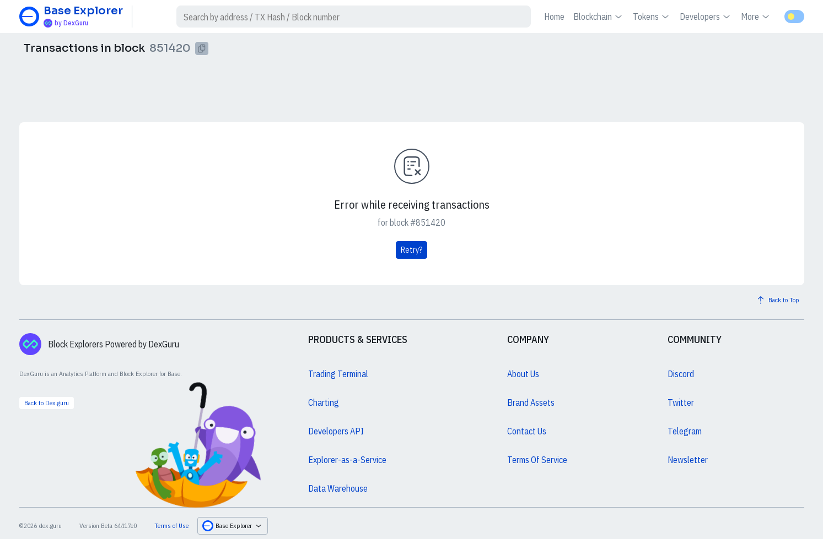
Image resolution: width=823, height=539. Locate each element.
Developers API (336, 431)
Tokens (652, 16)
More (756, 16)
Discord (681, 373)
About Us (523, 373)
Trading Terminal (338, 373)
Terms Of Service (537, 459)
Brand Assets (531, 402)
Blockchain (598, 16)
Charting (323, 402)
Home (554, 16)
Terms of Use (171, 525)
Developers (706, 16)
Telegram (685, 431)
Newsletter (688, 459)
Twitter (681, 402)
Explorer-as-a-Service (347, 459)
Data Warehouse (338, 488)
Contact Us (526, 431)
